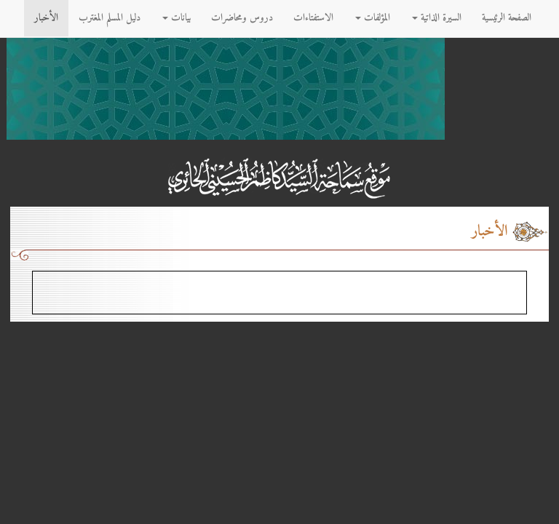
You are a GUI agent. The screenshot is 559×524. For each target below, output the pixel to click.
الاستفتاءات (313, 17)
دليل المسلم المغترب (109, 17)
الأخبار (46, 17)
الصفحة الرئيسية (506, 17)
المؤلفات (372, 17)
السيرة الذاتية (436, 17)
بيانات (176, 17)
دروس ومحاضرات (242, 17)
